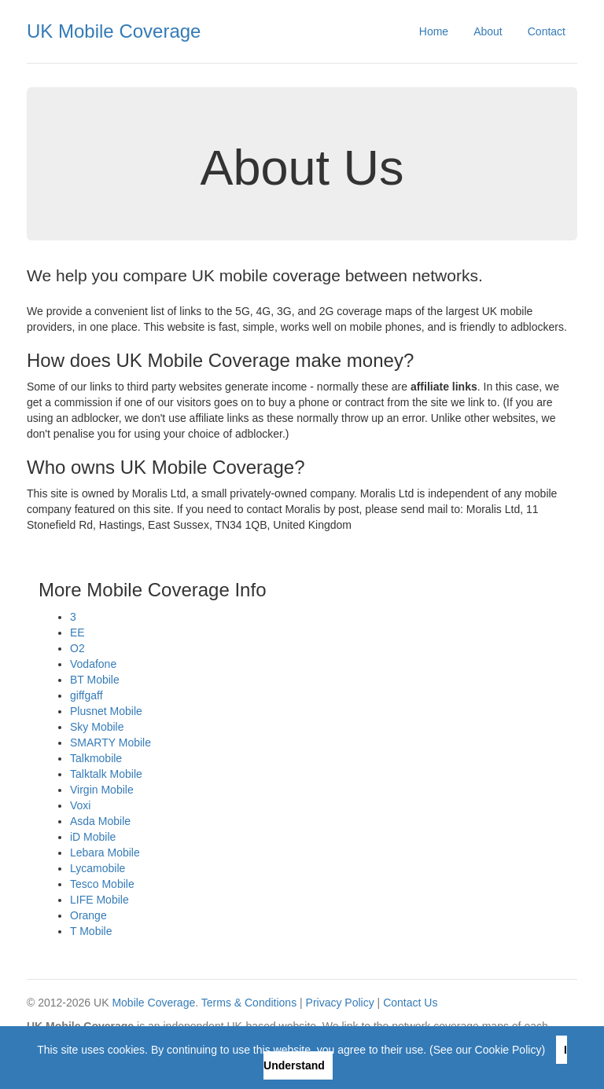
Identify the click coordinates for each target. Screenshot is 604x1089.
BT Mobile (95, 679)
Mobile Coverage (153, 1002)
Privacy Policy (340, 1002)
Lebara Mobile (105, 852)
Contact (546, 31)
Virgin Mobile (102, 789)
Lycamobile (97, 868)
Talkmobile (96, 758)
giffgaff (86, 695)
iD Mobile (93, 836)
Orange (88, 915)
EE (77, 632)
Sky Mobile (96, 726)
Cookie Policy (508, 1049)
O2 (77, 648)
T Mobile (91, 931)
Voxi (80, 805)
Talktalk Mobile (106, 774)
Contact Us (410, 1002)
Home (433, 31)
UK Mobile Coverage (114, 31)
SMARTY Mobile (110, 742)
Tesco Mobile (102, 884)
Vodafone (93, 664)
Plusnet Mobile (106, 711)
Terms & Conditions (248, 1002)
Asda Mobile (100, 821)
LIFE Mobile (99, 899)
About (488, 31)
